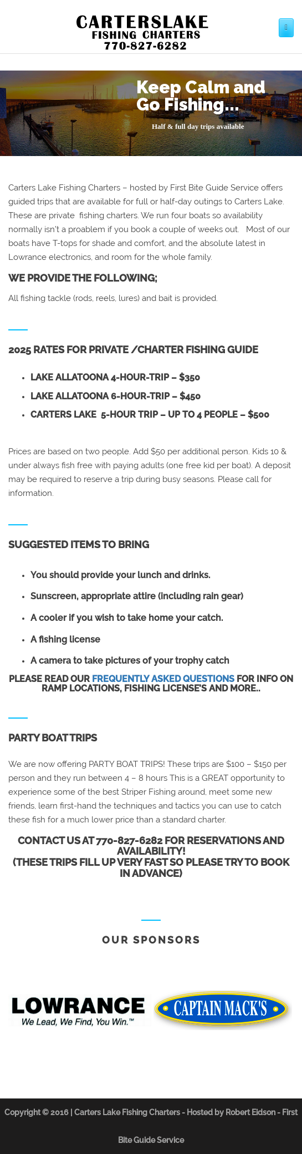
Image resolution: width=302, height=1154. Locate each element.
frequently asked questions (163, 679)
